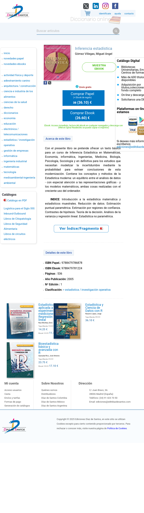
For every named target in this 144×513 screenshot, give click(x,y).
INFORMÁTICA (10, 156)
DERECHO (8, 107)
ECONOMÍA (9, 118)
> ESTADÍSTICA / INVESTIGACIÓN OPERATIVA (87, 289)
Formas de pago (12, 401)
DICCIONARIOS (11, 113)
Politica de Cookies (117, 428)
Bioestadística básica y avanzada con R (48, 348)
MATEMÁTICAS (11, 166)
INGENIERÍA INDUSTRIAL (15, 161)
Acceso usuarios (12, 390)
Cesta (7, 394)
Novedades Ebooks (15, 64)
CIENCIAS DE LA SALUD (15, 102)
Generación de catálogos (17, 405)
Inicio (7, 53)
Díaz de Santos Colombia (54, 398)
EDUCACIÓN (10, 123)
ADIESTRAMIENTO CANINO (17, 80)
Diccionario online (90, 19)
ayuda (117, 13)
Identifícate (105, 13)
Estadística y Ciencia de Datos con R (94, 308)
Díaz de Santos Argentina (54, 405)
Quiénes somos (49, 390)
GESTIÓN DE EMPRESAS (16, 150)
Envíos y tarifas (12, 398)
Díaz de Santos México (52, 401)
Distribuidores (48, 394)
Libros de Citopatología (17, 218)
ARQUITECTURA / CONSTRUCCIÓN (20, 86)
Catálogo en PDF (17, 200)
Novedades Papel (14, 58)
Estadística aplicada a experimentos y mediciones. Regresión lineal (49, 312)
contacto (129, 13)
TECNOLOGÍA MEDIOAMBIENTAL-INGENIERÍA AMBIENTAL (19, 178)
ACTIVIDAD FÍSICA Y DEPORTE (18, 75)
